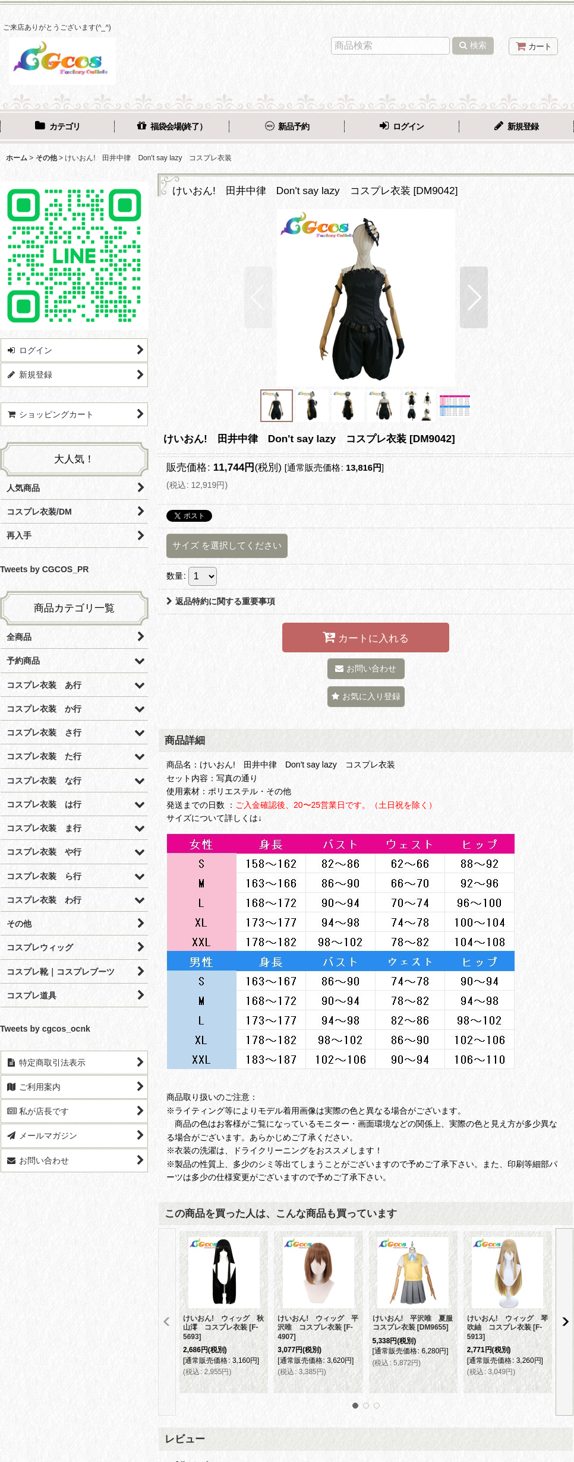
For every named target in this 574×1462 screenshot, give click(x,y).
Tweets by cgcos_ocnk (45, 1028)
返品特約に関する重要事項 (220, 601)
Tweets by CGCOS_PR (44, 569)
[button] (258, 297)
